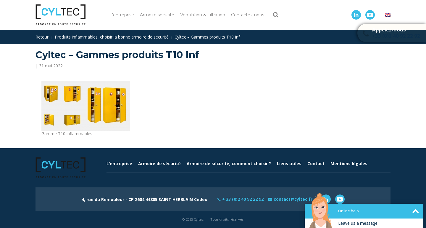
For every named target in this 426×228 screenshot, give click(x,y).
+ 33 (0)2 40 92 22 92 (243, 199)
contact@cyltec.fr (293, 199)
